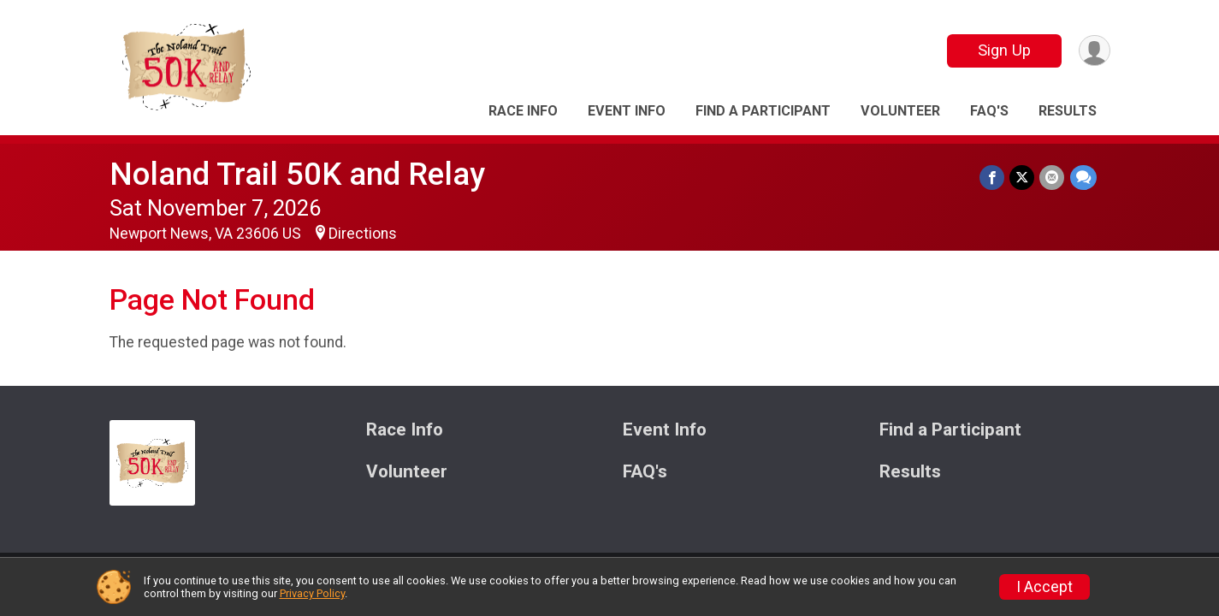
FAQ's (989, 111)
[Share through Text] (1083, 177)
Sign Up (1003, 50)
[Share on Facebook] (992, 177)
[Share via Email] (1052, 177)
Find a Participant (763, 111)
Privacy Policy (312, 593)
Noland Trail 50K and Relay (297, 174)
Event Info (627, 111)
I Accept (1044, 586)
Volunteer (900, 111)
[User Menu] (1094, 51)
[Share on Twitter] (1022, 177)
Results (1068, 111)
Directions (362, 233)
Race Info (523, 111)
